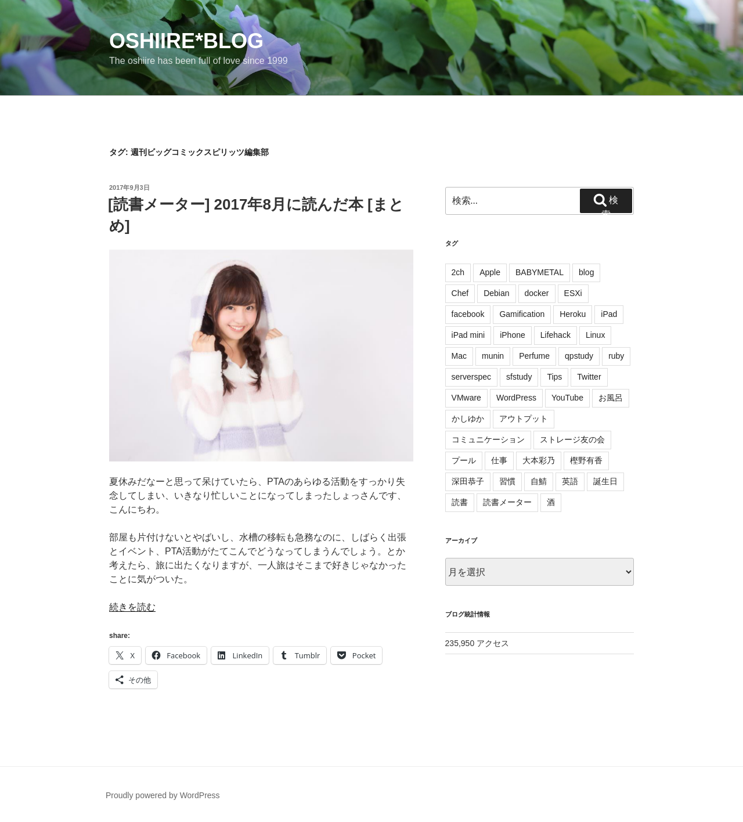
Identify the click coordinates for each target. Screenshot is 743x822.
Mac (459, 355)
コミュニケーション (488, 439)
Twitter (589, 376)
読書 (460, 502)
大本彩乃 (538, 460)
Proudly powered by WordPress (163, 795)
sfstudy (519, 376)
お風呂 (610, 397)
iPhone (512, 335)
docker (537, 293)
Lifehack (555, 335)
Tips (554, 376)
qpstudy (579, 355)
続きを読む (132, 607)
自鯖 (539, 481)
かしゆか (468, 418)
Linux (595, 335)
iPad (609, 314)
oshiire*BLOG (186, 41)
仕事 (499, 460)
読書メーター (507, 502)
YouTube (567, 397)
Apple (489, 272)
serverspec (471, 376)
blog (586, 272)
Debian (496, 293)
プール (464, 460)
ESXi (573, 293)
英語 (570, 481)
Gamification (521, 314)
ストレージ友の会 (572, 439)
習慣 (507, 481)
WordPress (516, 397)
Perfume (534, 355)
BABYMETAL (539, 272)
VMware (466, 397)
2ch (458, 272)
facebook (468, 314)
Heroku (573, 314)
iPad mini (468, 335)
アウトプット (523, 418)
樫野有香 (586, 460)
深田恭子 (468, 481)
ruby (616, 355)
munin (493, 355)
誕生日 (605, 481)
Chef (460, 293)
